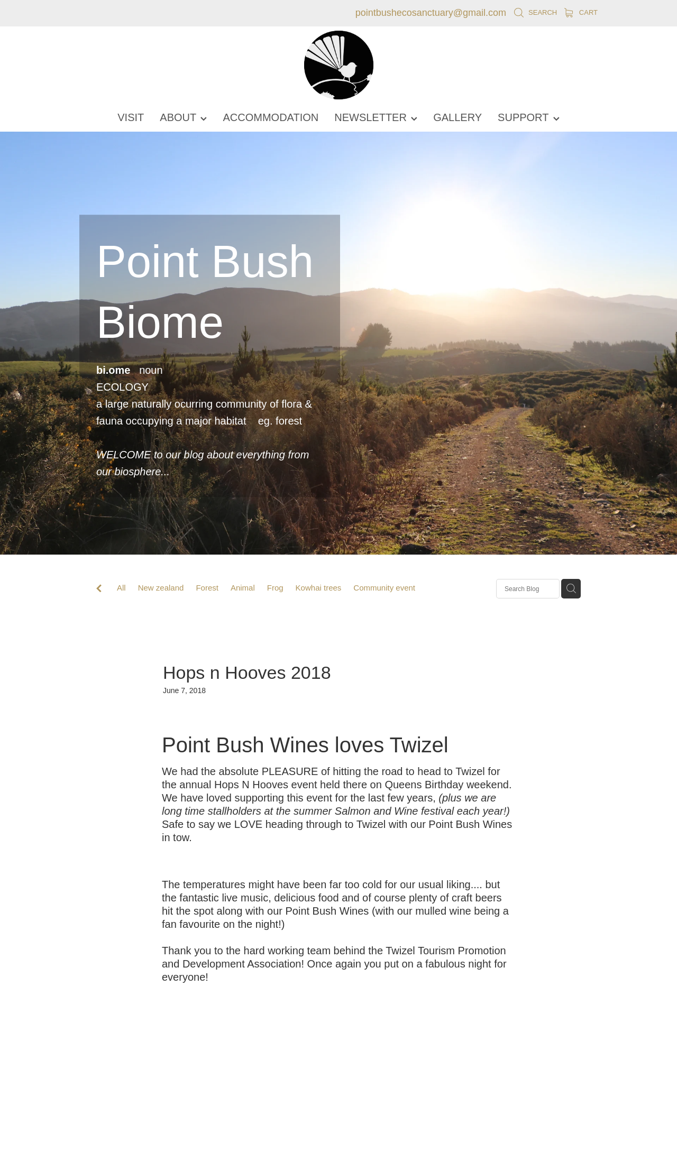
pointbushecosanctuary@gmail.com (430, 12)
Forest (207, 587)
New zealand (161, 587)
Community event (384, 587)
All (121, 587)
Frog (275, 587)
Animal (243, 587)
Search (535, 12)
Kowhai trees (319, 587)
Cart (581, 12)
